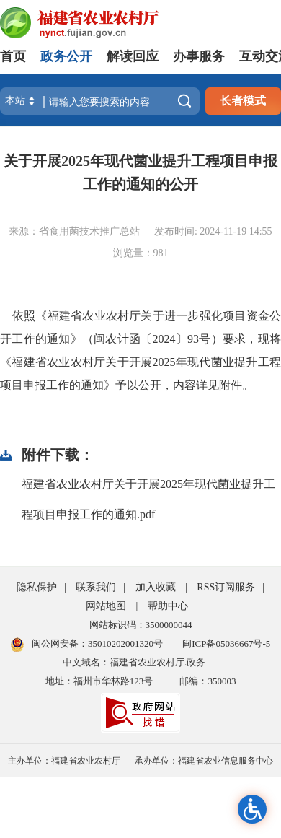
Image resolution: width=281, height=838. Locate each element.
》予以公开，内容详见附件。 (179, 385)
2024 (164, 339)
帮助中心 (168, 606)
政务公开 (66, 56)
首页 (13, 56)
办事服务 (199, 56)
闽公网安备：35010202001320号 (97, 643)
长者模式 (243, 101)
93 (193, 339)
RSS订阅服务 (226, 587)
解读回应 (133, 56)
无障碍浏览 (252, 809)
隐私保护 (37, 587)
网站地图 (106, 606)
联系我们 (96, 587)
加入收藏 (155, 587)
